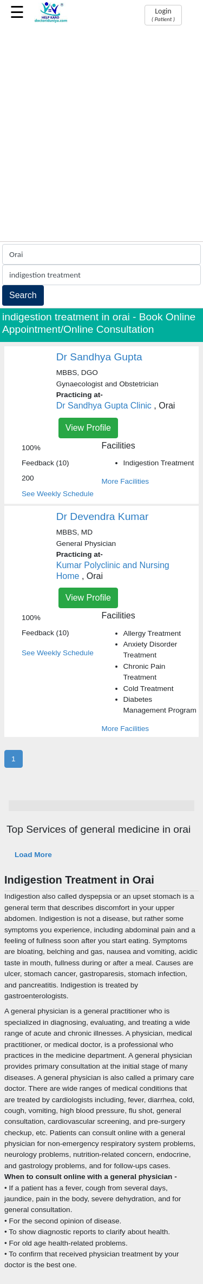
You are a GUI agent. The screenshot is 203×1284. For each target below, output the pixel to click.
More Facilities (125, 481)
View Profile (88, 427)
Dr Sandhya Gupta (99, 357)
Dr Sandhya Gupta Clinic (104, 405)
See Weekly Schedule (58, 494)
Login (163, 14)
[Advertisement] (101, 134)
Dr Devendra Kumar (102, 516)
